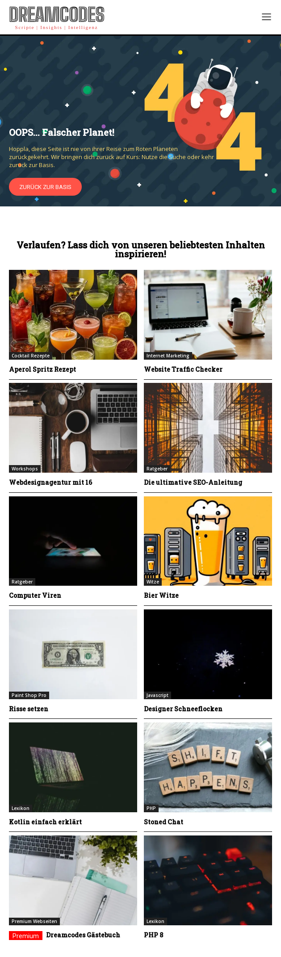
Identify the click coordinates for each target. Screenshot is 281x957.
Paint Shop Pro (29, 695)
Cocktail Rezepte (31, 356)
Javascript (157, 695)
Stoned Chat (163, 822)
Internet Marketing (168, 356)
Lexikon (20, 808)
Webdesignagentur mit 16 (50, 482)
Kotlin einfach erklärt (45, 822)
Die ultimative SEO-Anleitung (193, 482)
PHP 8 (153, 935)
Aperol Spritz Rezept (42, 369)
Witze (153, 582)
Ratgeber (157, 469)
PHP (151, 808)
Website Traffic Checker (183, 369)
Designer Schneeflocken (183, 709)
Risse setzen (28, 709)
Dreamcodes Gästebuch (83, 935)
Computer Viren (35, 595)
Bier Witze (161, 595)
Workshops (25, 469)
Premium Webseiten (34, 921)
